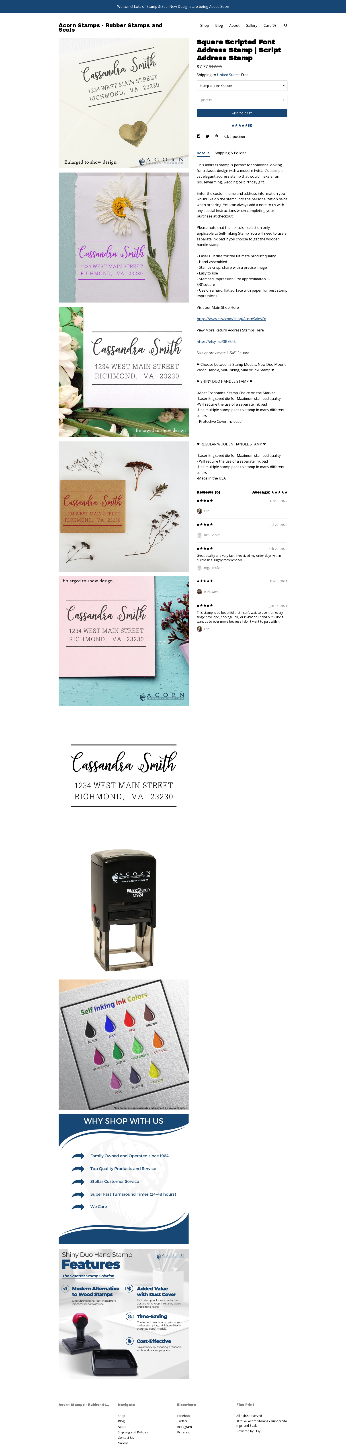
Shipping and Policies (133, 1432)
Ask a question (234, 136)
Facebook (184, 1416)
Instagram (184, 1427)
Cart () (270, 25)
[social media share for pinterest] (217, 136)
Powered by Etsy (248, 1431)
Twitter (182, 1421)
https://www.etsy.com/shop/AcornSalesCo (231, 318)
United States (228, 74)
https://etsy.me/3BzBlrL (216, 341)
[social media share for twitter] (208, 136)
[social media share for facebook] (199, 136)
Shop (204, 25)
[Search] (286, 26)
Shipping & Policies (230, 152)
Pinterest (183, 1432)
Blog (219, 25)
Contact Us (126, 1437)
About (234, 25)
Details (203, 152)
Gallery (251, 25)
